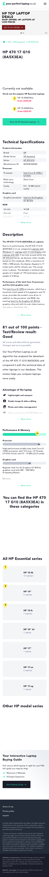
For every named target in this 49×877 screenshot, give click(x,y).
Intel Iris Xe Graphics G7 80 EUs (25, 301)
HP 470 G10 (33, 42)
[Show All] (24, 419)
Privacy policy (8, 811)
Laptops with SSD (11, 255)
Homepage (4, 41)
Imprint (6, 815)
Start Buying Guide (15, 784)
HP (9, 42)
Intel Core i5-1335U (16, 289)
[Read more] (24, 222)
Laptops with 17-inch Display (28, 252)
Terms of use (8, 806)
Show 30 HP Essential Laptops (23, 122)
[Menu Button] (45, 3)
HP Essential (19, 42)
